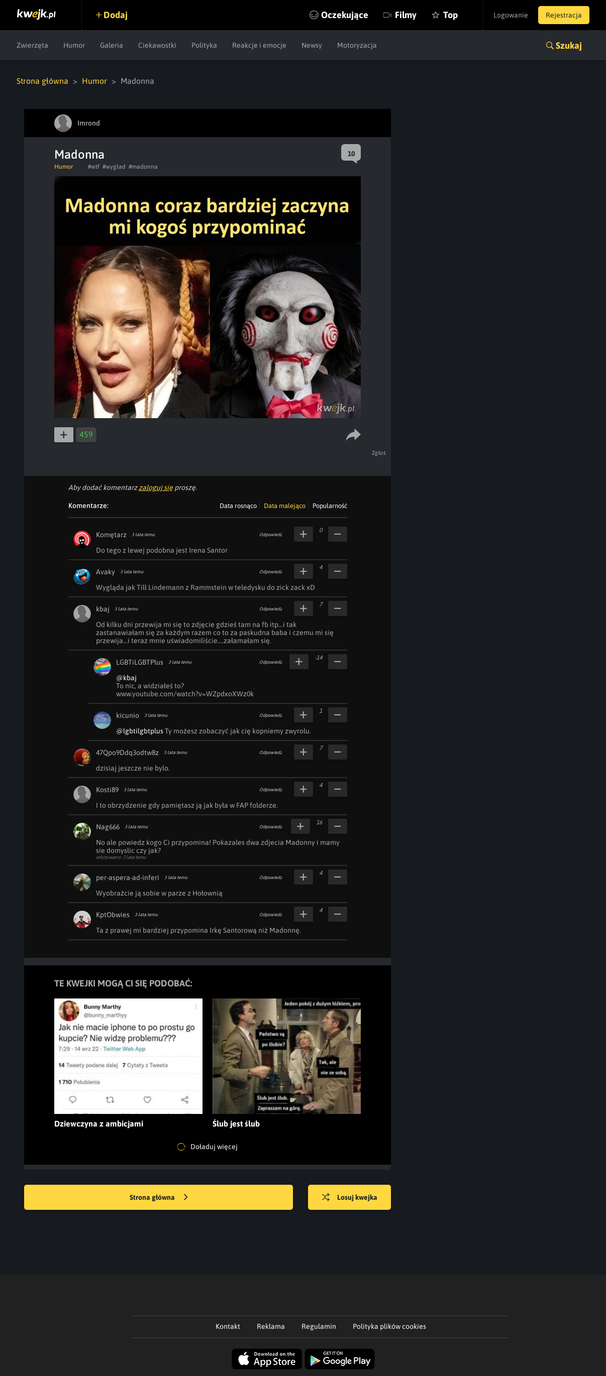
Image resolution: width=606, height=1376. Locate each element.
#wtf (93, 166)
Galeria (111, 45)
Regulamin (318, 1326)
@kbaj (126, 678)
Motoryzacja (357, 45)
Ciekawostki (157, 45)
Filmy (406, 15)
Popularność (330, 506)
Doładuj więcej (207, 1147)
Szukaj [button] (569, 45)
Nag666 (108, 827)
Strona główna (42, 80)
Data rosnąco (238, 506)
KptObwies (113, 915)
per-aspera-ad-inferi (127, 877)
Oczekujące (344, 15)
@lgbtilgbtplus (139, 731)
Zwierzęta (32, 45)
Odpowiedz (270, 534)
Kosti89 (107, 790)
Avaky (105, 572)
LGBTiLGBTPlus (139, 662)
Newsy (311, 45)
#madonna (143, 166)
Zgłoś (379, 453)
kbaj (103, 609)
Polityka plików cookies (389, 1326)
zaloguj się (156, 487)
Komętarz (111, 535)
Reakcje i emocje (259, 45)
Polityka (204, 45)
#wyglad (114, 166)
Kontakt (228, 1326)
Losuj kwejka (349, 1197)
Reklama (271, 1326)
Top (450, 15)
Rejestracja (564, 15)
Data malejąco (285, 506)
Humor (74, 45)
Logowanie (510, 15)
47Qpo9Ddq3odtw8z (127, 752)
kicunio (127, 715)
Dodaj (116, 15)
